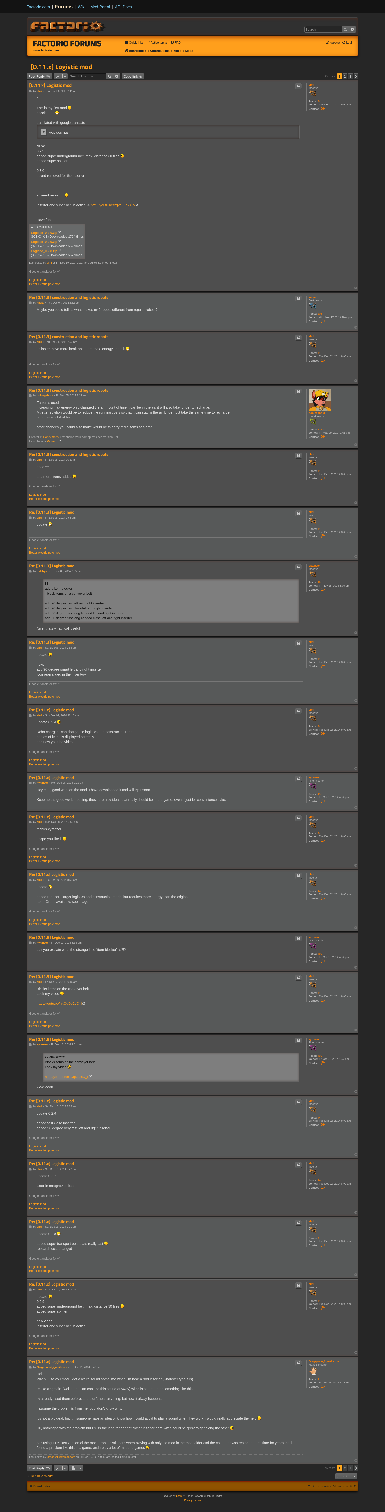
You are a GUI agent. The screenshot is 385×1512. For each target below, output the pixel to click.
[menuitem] (156, 42)
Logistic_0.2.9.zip (44, 242)
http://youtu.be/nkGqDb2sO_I (59, 1003)
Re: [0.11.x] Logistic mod (51, 710)
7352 (321, 429)
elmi (311, 84)
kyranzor (314, 777)
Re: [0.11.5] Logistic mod (51, 937)
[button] (356, 76)
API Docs (123, 7)
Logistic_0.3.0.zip (44, 233)
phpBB (179, 1496)
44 (319, 101)
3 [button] (350, 76)
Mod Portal (100, 7)
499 (320, 794)
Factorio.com (38, 7)
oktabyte (314, 565)
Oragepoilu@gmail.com (324, 1361)
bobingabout (317, 412)
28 (319, 582)
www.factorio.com (46, 50)
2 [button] (345, 76)
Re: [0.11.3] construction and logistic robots (68, 297)
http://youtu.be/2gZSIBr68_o (113, 205)
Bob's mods (51, 437)
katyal (312, 297)
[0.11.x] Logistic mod (61, 67)
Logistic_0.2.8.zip (44, 251)
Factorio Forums (67, 43)
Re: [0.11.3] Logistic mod (51, 512)
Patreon (52, 441)
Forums (64, 6)
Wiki (81, 7)
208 (320, 313)
